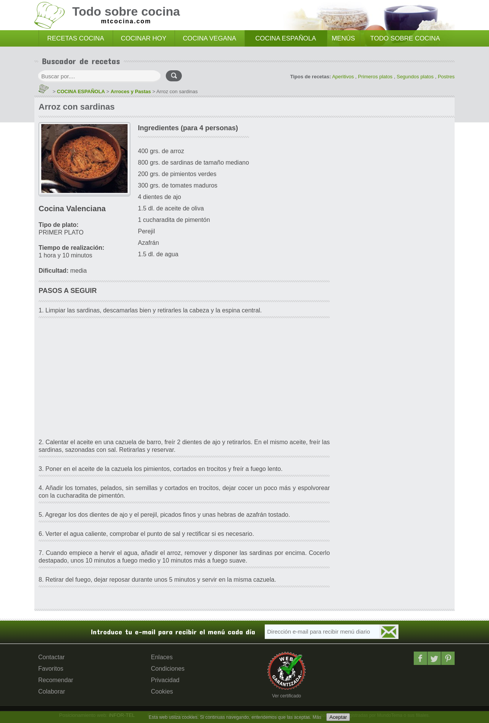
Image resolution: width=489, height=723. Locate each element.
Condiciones (168, 668)
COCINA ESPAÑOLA (285, 38)
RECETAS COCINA (75, 38)
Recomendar (55, 680)
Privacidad (165, 680)
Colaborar (51, 691)
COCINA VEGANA (209, 38)
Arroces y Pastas (131, 91)
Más (317, 717)
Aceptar (338, 717)
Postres (446, 76)
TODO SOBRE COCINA (405, 38)
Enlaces (162, 657)
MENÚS (343, 38)
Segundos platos (415, 76)
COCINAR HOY (143, 38)
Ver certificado (286, 696)
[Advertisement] (184, 379)
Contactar (51, 657)
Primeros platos (375, 76)
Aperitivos (343, 76)
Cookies (162, 691)
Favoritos (50, 668)
